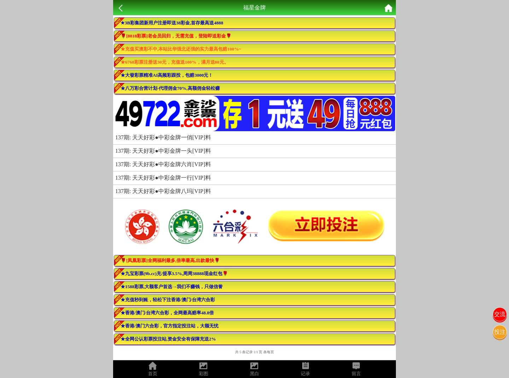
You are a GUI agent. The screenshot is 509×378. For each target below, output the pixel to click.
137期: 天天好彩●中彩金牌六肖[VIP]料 (163, 164)
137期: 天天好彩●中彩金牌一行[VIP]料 (163, 178)
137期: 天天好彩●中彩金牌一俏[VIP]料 (163, 137)
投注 (499, 332)
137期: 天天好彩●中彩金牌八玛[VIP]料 (163, 191)
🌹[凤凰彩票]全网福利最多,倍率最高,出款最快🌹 (170, 260)
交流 (499, 314)
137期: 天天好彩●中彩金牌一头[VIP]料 (163, 151)
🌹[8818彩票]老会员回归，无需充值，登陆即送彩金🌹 (176, 36)
